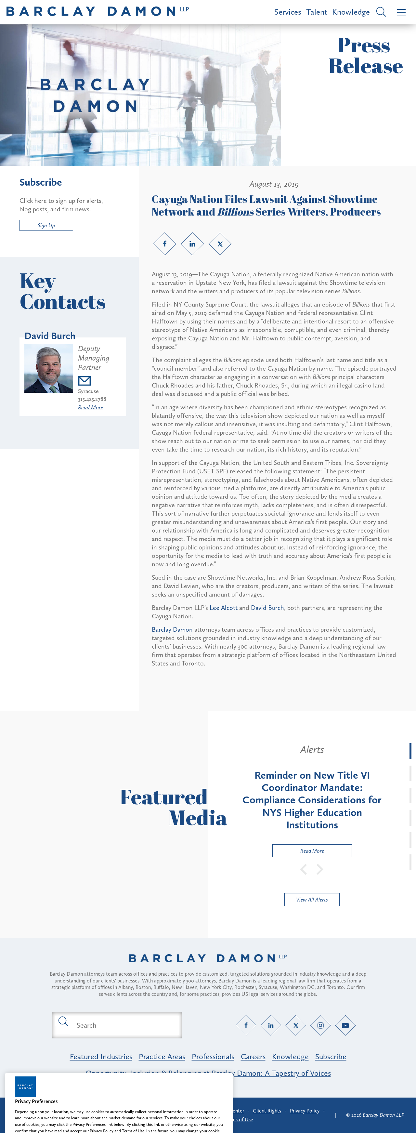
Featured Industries (101, 1056)
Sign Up (46, 225)
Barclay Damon (172, 629)
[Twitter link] (220, 244)
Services (287, 12)
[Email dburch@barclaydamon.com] (99, 382)
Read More (90, 407)
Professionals (213, 1056)
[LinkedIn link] (192, 244)
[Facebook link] (165, 244)
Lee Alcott (224, 608)
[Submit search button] (62, 1021)
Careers (253, 1056)
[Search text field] (124, 1025)
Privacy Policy (304, 1111)
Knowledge (351, 12)
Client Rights (267, 1111)
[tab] (410, 751)
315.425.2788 (92, 398)
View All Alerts (312, 899)
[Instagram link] (320, 1025)
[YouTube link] (345, 1025)
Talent (316, 12)
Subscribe (330, 1056)
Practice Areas (162, 1056)
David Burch (267, 608)
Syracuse (88, 391)
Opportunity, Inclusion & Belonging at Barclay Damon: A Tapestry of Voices (208, 1073)
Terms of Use (239, 1119)
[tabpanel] (312, 800)
